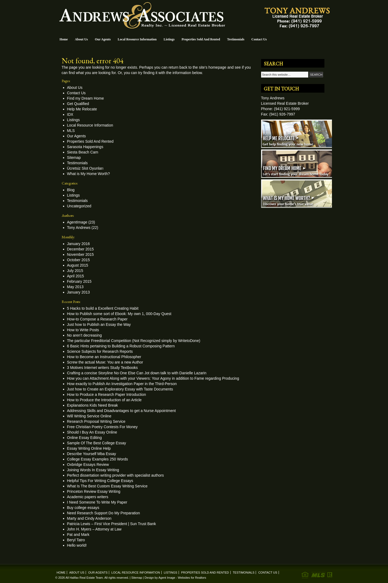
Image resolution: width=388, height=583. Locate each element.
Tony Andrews (79, 227)
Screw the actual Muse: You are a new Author (105, 362)
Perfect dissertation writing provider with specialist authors (115, 475)
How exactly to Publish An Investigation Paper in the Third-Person (122, 384)
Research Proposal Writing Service (96, 421)
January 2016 (78, 244)
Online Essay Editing (84, 437)
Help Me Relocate (82, 109)
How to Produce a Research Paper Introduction (106, 394)
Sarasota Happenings (85, 147)
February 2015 (79, 281)
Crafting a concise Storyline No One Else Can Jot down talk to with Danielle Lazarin (136, 373)
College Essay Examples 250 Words (97, 459)
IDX (70, 114)
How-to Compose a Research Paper (97, 319)
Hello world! (77, 545)
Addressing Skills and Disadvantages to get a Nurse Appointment (121, 411)
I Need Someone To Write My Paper (97, 502)
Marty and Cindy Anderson (89, 518)
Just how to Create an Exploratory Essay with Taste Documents (120, 389)
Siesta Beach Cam (82, 152)
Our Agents (103, 39)
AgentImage (77, 222)
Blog (71, 190)
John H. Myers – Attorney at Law (94, 529)
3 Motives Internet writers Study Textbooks (102, 367)
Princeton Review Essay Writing (93, 491)
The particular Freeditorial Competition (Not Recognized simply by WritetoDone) (133, 340)
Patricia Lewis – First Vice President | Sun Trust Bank (111, 524)
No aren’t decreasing (84, 335)
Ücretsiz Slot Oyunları (85, 168)
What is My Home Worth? (88, 174)
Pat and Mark (78, 534)
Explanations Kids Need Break (92, 405)
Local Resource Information (137, 39)
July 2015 (75, 270)
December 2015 (80, 249)
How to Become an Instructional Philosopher (104, 357)
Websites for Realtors (192, 577)
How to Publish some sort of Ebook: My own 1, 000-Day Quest (119, 314)
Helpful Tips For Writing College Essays (100, 481)
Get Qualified (78, 104)
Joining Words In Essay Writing (93, 470)
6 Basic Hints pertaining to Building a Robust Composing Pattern (121, 346)
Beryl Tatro (76, 540)
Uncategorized (79, 206)
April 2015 (75, 276)
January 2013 (78, 292)
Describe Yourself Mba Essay (91, 454)
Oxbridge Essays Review (88, 464)
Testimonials (235, 39)
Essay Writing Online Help (89, 448)
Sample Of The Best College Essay (96, 443)
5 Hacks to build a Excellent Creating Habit (102, 308)
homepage (217, 67)
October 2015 (78, 260)
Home (64, 39)
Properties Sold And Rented (201, 39)
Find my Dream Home (85, 98)
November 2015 (80, 254)
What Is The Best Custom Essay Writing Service (107, 486)
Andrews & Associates (194, 16)
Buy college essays (83, 507)
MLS (71, 130)
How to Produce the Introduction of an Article (104, 400)
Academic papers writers (87, 497)
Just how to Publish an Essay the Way (99, 324)
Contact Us (259, 39)
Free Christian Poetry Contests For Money (102, 427)
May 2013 (75, 287)
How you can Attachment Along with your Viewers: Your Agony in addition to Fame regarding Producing (153, 378)
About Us (81, 39)
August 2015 (77, 265)
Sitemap (74, 157)
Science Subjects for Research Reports (100, 351)
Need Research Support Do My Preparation (103, 513)
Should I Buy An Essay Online (92, 432)
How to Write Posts (83, 330)
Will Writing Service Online (89, 416)
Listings (169, 39)
